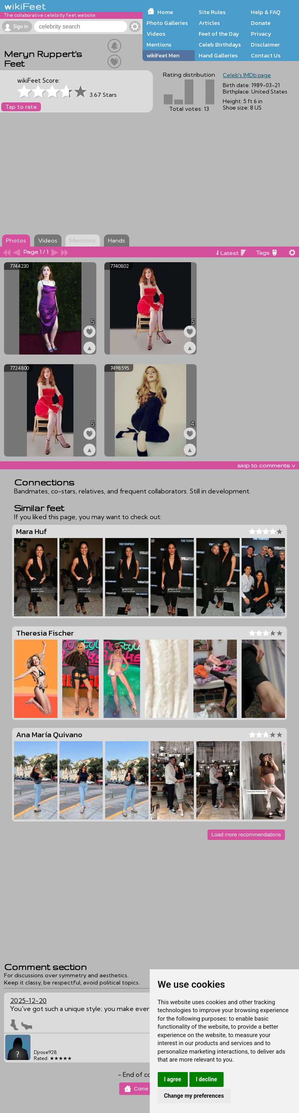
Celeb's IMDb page (247, 75)
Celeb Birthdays (220, 44)
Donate (261, 22)
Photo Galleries (167, 22)
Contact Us (266, 55)
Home (165, 12)
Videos (155, 33)
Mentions (158, 44)
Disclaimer (265, 44)
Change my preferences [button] (194, 1096)
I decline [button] (206, 1079)
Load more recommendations (246, 835)
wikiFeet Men (162, 55)
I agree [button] (172, 1079)
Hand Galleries (218, 55)
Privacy (261, 33)
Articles (209, 22)
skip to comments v (266, 465)
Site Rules (212, 12)
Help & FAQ (266, 12)
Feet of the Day (219, 33)
